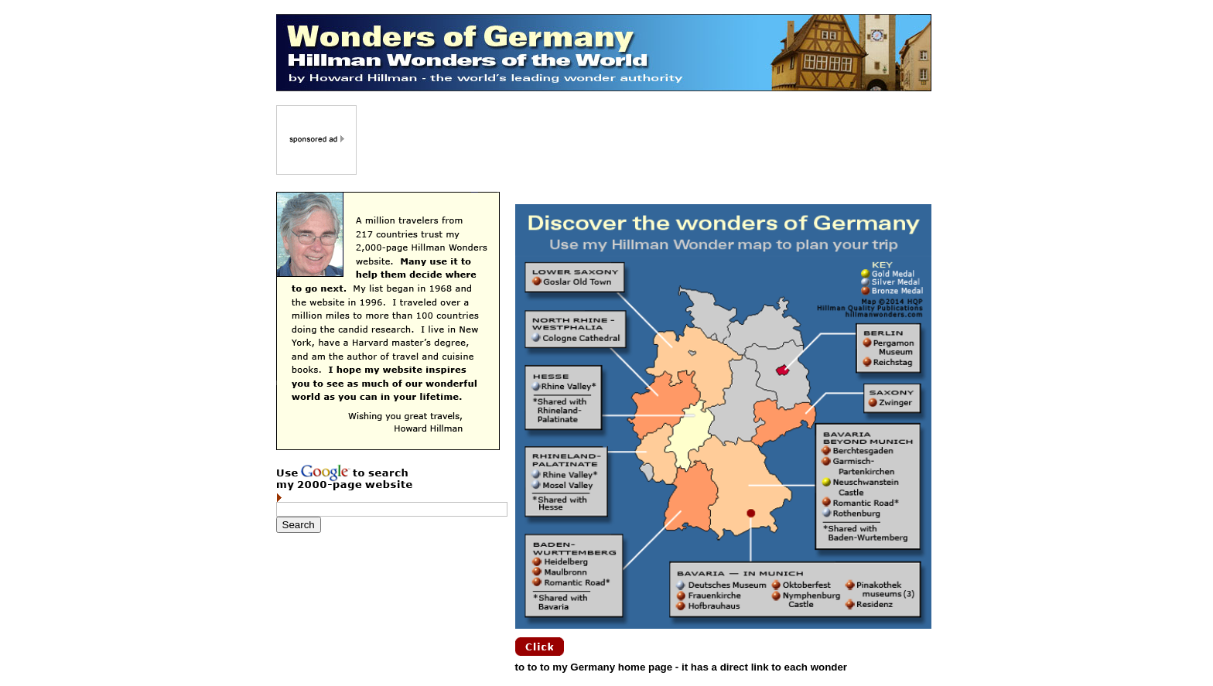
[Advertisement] (645, 140)
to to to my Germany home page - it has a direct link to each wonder (681, 667)
